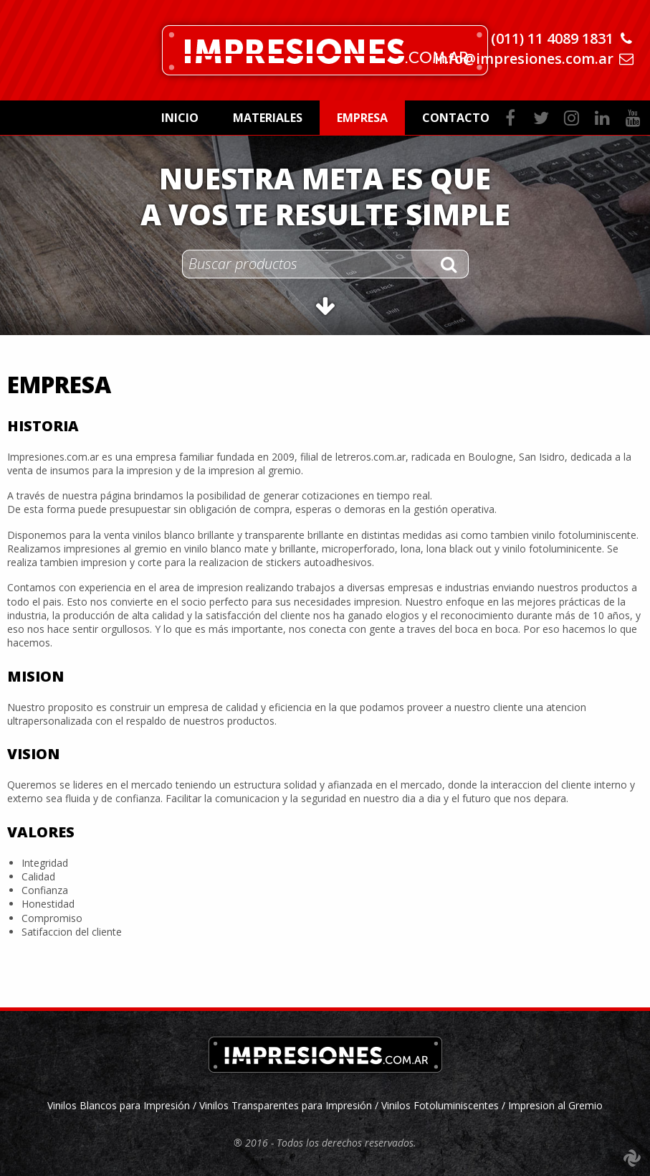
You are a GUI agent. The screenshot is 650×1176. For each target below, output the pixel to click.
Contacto (455, 118)
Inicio (180, 118)
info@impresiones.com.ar (523, 58)
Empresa (362, 118)
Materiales (267, 118)
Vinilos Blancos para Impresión (120, 1105)
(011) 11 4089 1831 (552, 38)
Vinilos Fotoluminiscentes (440, 1105)
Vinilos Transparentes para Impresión (285, 1105)
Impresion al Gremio (555, 1105)
